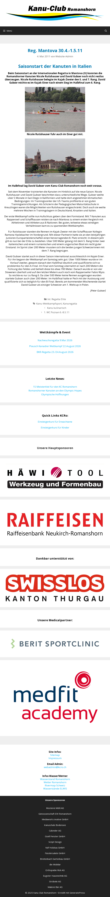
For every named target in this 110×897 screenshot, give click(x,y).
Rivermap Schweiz (55, 785)
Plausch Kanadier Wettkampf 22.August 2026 (55, 346)
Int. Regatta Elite (56, 299)
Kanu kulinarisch (56, 307)
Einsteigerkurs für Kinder (55, 427)
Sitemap (55, 755)
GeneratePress (77, 892)
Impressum (55, 758)
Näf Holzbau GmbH (55, 847)
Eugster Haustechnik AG (55, 875)
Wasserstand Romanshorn (55, 779)
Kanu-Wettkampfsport (49, 303)
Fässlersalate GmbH (55, 853)
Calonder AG (55, 830)
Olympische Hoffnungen (55, 394)
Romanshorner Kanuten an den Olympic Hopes (55, 390)
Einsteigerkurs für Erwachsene (55, 421)
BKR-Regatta (44, 352)
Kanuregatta (70, 303)
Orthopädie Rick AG (55, 870)
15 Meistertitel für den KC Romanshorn (55, 386)
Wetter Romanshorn (55, 782)
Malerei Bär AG (55, 887)
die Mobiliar (55, 864)
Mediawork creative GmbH (55, 819)
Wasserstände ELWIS (55, 788)
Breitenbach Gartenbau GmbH (55, 858)
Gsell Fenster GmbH (55, 836)
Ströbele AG (55, 881)
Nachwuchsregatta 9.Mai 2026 (55, 340)
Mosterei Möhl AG (55, 808)
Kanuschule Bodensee (55, 825)
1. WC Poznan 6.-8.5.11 (56, 312)
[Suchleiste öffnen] (106, 30)
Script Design (55, 841)
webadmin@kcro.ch (55, 767)
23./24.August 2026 (62, 352)
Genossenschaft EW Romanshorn (55, 813)
